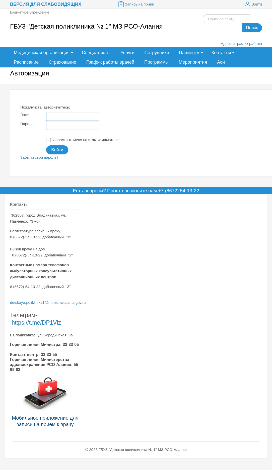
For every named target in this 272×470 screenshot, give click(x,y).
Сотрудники (157, 52)
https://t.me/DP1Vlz (36, 322)
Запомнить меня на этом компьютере (82, 140)
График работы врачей (110, 62)
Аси (221, 62)
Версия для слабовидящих (45, 4)
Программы (156, 62)
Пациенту (189, 52)
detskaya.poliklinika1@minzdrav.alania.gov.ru (48, 302)
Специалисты (96, 52)
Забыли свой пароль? (39, 157)
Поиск (252, 27)
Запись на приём (136, 4)
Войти (253, 4)
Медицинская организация (42, 52)
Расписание (26, 62)
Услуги (127, 52)
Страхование (62, 62)
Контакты (221, 52)
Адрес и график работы (241, 43)
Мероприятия (193, 62)
